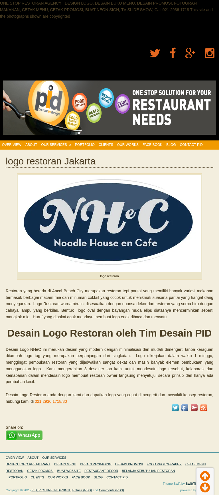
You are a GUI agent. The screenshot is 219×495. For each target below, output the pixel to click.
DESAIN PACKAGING (95, 464)
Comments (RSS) (111, 490)
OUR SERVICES (54, 145)
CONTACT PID (191, 145)
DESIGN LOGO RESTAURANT (28, 464)
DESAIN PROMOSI (129, 464)
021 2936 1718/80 (51, 401)
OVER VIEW (11, 145)
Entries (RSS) (82, 490)
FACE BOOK (152, 145)
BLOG (171, 145)
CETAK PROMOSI (40, 470)
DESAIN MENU (65, 464)
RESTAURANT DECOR (101, 470)
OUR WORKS (128, 145)
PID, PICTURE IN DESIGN (50, 490)
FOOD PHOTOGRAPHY (164, 464)
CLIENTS (106, 145)
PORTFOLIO (85, 145)
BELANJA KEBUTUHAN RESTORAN (148, 470)
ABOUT (31, 145)
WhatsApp (29, 435)
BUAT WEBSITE (69, 470)
